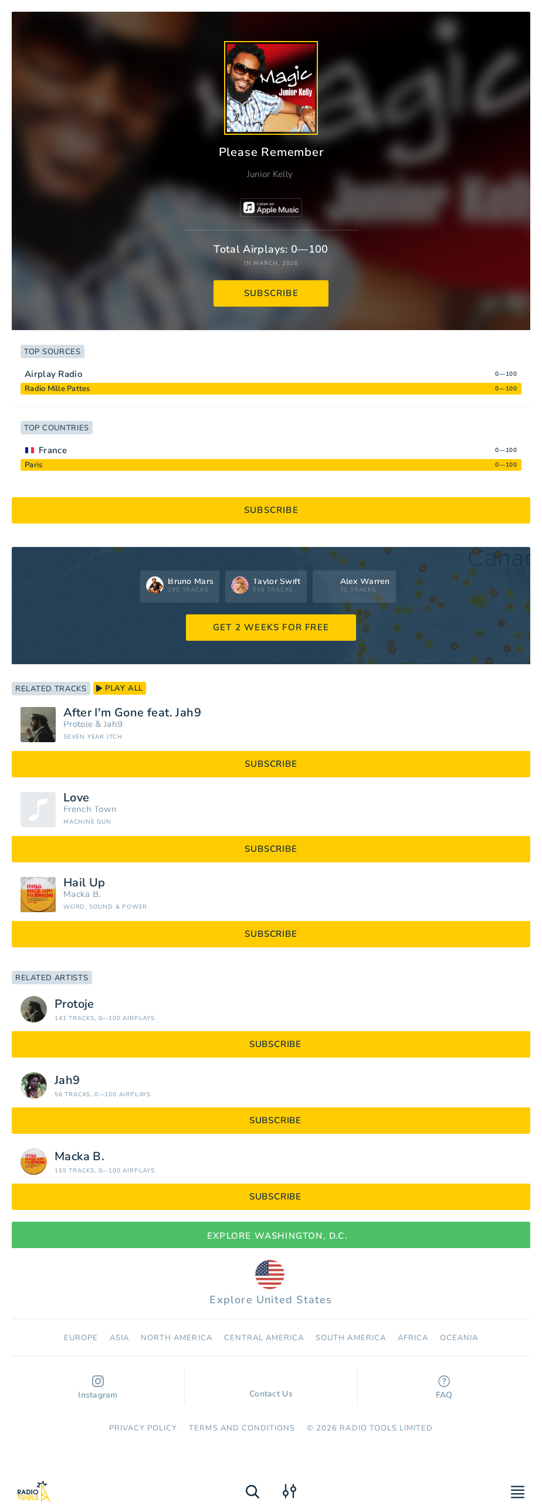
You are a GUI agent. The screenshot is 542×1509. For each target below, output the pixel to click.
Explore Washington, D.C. (271, 1236)
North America (176, 1338)
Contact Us (271, 1388)
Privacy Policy (143, 1428)
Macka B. (81, 894)
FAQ (444, 1388)
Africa (413, 1338)
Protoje (78, 724)
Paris (33, 465)
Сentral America (264, 1338)
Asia (119, 1338)
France (53, 450)
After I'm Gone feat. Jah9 (132, 713)
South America (351, 1338)
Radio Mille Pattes (57, 388)
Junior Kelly (270, 174)
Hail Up (84, 883)
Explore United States (270, 1283)
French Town (90, 809)
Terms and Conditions (242, 1428)
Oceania (459, 1338)
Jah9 (113, 724)
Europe (81, 1338)
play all (119, 688)
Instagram (98, 1388)
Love (76, 798)
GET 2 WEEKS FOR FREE (271, 627)
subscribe (271, 293)
